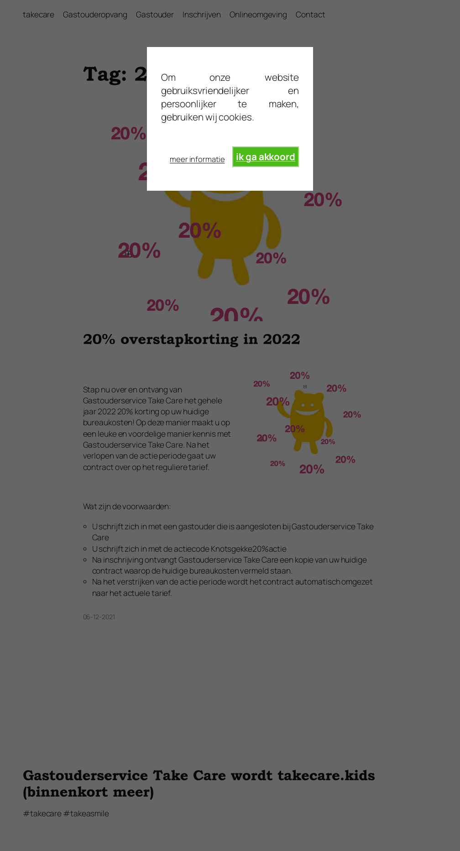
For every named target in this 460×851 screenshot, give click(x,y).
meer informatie (197, 159)
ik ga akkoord (265, 156)
